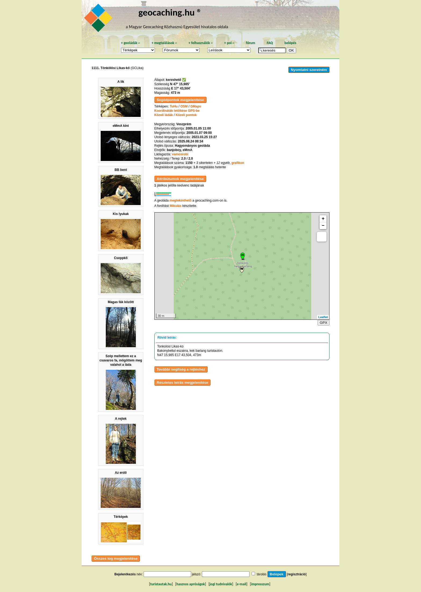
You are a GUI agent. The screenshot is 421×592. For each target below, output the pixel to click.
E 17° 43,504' (180, 88)
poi (229, 43)
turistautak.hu (161, 584)
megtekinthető (180, 200)
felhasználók (200, 43)
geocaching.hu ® (170, 12)
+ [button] (323, 219)
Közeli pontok (186, 115)
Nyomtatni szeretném (309, 70)
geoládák (130, 43)
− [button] (323, 226)
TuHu (174, 106)
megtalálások (164, 43)
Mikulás (176, 206)
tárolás (261, 574)
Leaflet (323, 317)
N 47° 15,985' (180, 84)
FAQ (270, 43)
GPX (323, 323)
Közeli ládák (163, 115)
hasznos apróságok (190, 584)
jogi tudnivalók (221, 584)
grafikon (237, 163)
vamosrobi (180, 154)
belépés (290, 43)
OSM (184, 106)
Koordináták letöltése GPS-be (177, 111)
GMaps (195, 106)
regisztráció (297, 574)
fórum (250, 43)
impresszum (260, 584)
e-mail (241, 584)
